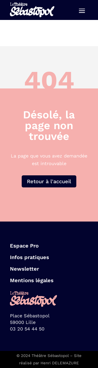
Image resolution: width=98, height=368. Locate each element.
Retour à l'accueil (49, 181)
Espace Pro (24, 246)
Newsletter (24, 269)
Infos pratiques (29, 257)
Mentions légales (32, 280)
